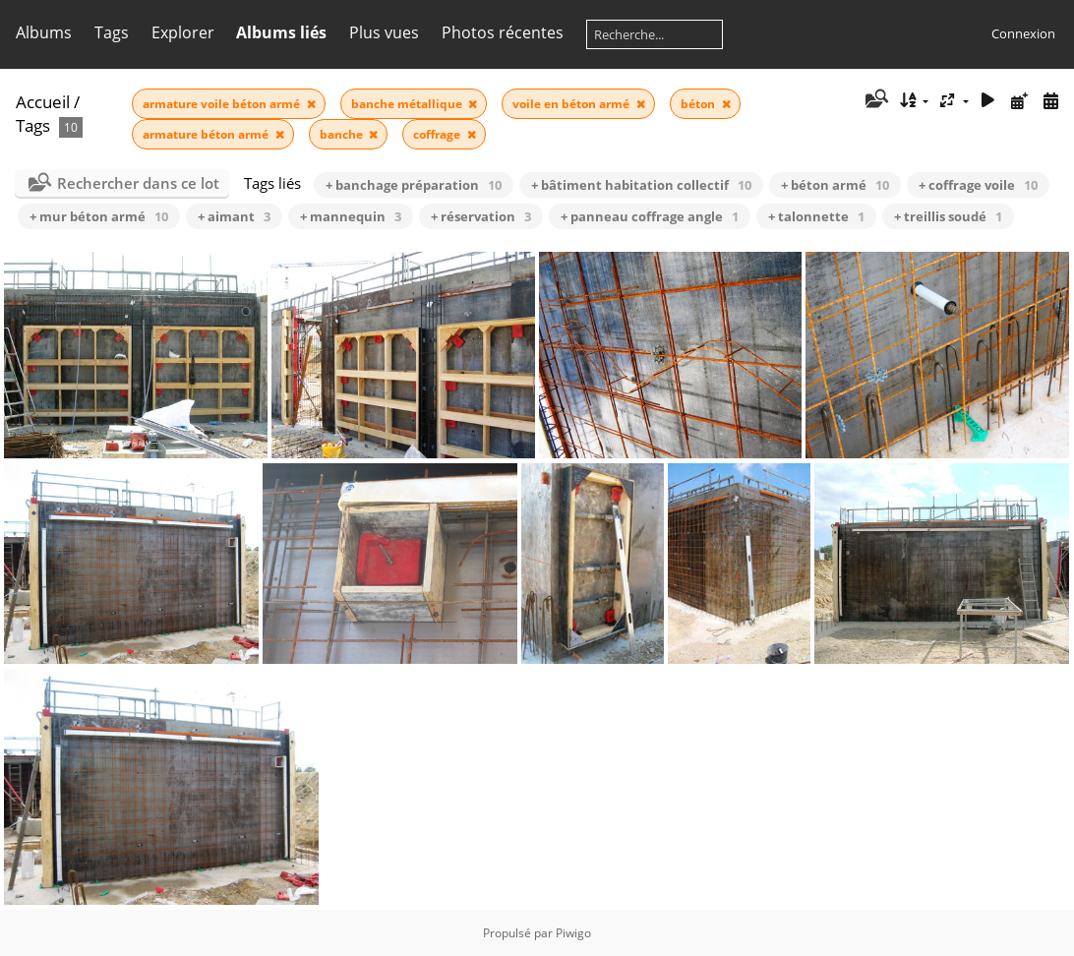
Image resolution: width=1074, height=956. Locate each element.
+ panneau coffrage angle (650, 216)
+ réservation (481, 216)
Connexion (1023, 33)
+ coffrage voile (978, 185)
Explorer (182, 32)
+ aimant (234, 216)
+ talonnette (816, 216)
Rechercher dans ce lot (138, 183)
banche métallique (408, 103)
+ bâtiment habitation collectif (641, 185)
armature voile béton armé (223, 103)
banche (343, 134)
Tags (111, 32)
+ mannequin (350, 216)
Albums (44, 32)
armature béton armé (207, 134)
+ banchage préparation (414, 185)
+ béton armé (835, 185)
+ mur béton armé (99, 216)
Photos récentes (503, 32)
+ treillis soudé (948, 216)
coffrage (438, 134)
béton (699, 103)
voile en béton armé (572, 103)
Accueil (43, 101)
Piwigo (573, 933)
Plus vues (384, 32)
